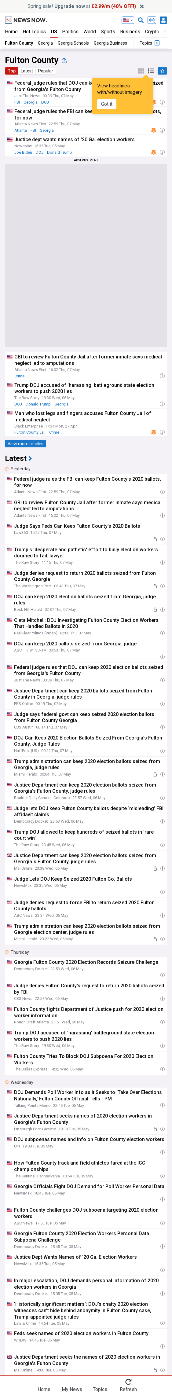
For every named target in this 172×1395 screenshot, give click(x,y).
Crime (19, 376)
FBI (17, 102)
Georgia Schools (73, 43)
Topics (100, 1389)
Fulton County (19, 43)
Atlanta (20, 130)
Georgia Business (110, 43)
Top (12, 70)
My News (72, 1389)
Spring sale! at (81, 6)
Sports (108, 32)
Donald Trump (59, 152)
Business (130, 32)
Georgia (45, 43)
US (54, 32)
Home (11, 32)
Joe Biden (23, 152)
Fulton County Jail (30, 432)
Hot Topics (34, 32)
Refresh (128, 1389)
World (89, 32)
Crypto (152, 32)
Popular (45, 70)
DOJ (45, 102)
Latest (27, 70)
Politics (70, 32)
